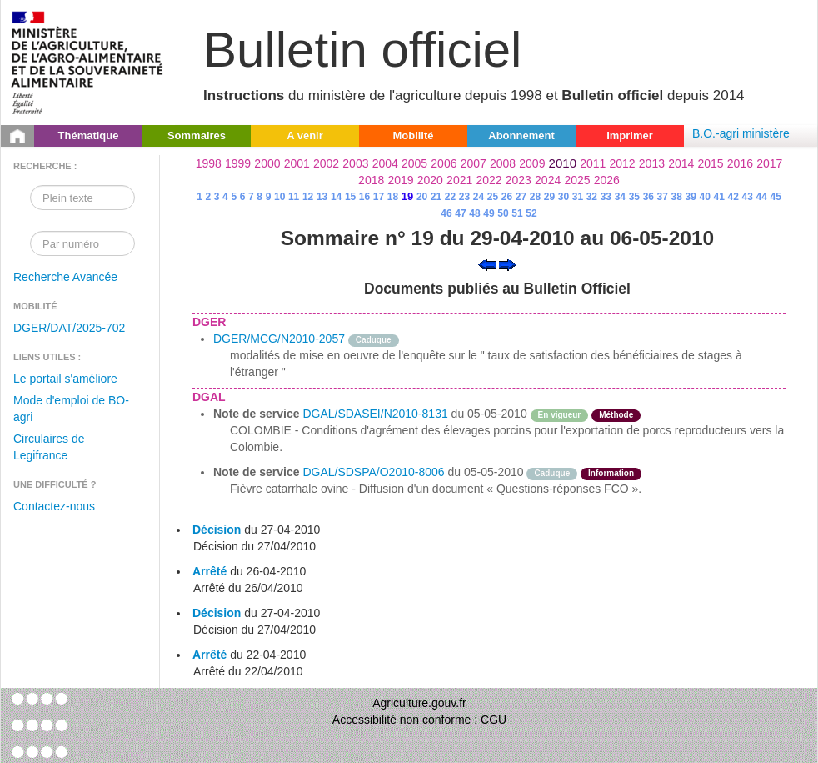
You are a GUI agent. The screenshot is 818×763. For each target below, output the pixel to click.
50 (502, 213)
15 (350, 197)
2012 (623, 163)
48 (474, 213)
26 (506, 197)
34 (620, 197)
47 (460, 213)
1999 (238, 163)
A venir (305, 135)
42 (733, 197)
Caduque (374, 339)
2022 (488, 180)
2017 (769, 163)
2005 (414, 163)
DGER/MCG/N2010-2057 (279, 338)
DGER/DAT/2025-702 (69, 327)
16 (364, 197)
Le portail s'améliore (65, 378)
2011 (593, 163)
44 (761, 197)
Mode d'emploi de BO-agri (71, 409)
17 (378, 197)
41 (719, 197)
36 (648, 197)
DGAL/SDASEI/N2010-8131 (374, 413)
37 (662, 197)
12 (307, 197)
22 (450, 197)
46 (446, 213)
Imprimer (629, 135)
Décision (216, 529)
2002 (326, 163)
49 (488, 213)
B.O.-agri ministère (741, 133)
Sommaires (196, 135)
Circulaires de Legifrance (49, 447)
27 (521, 197)
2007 (473, 163)
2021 (459, 180)
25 (492, 197)
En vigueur (559, 414)
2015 (710, 163)
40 (705, 197)
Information (611, 473)
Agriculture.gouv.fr (419, 703)
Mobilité (412, 135)
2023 (518, 180)
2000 (267, 163)
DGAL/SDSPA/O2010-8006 (373, 472)
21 (436, 197)
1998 (209, 163)
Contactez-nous (54, 506)
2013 (652, 163)
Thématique (88, 135)
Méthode (616, 414)
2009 (532, 163)
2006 (443, 163)
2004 (385, 163)
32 (591, 197)
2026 (607, 180)
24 (478, 197)
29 (549, 197)
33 (606, 197)
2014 (681, 163)
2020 (430, 180)
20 (421, 197)
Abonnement (521, 135)
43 (747, 197)
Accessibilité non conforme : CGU (419, 719)
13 (322, 197)
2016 (740, 163)
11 (293, 197)
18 (392, 197)
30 (563, 197)
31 (577, 197)
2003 (355, 163)
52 (531, 213)
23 (464, 197)
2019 (400, 180)
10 (279, 197)
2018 (371, 180)
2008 (503, 163)
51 (516, 213)
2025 (577, 180)
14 (336, 197)
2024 (548, 180)
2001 (297, 163)
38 (676, 197)
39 (691, 197)
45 (775, 197)
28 (535, 197)
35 (634, 197)
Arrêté (209, 571)
